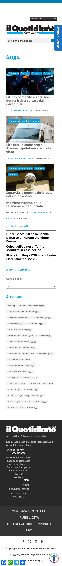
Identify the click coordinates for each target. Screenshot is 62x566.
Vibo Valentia (25, 168)
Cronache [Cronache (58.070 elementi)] (43, 318)
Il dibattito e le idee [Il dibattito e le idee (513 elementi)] (19, 330)
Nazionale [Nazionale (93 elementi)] (14, 389)
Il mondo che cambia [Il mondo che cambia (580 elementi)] (20, 336)
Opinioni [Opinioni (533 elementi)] (31, 389)
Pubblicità (29, 518)
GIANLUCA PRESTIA (17, 212)
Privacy (44, 524)
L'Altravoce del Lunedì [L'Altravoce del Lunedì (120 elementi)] (21, 354)
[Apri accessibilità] (54, 558)
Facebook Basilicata (18, 460)
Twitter (19, 473)
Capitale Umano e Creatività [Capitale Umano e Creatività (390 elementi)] (23, 312)
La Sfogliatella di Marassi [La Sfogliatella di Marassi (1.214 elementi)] (22, 377)
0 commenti (41, 110)
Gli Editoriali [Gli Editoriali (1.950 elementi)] (35, 324)
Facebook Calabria (18, 464)
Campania (14, 73)
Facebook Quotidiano (18, 457)
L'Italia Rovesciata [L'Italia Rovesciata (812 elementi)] (19, 359)
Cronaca (47, 73)
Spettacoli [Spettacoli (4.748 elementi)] (15, 407)
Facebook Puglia (18, 470)
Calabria (13, 168)
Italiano (36, 18)
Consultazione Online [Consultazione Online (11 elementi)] (19, 318)
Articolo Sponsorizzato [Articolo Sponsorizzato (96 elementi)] (31, 306)
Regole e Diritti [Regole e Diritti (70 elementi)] (34, 395)
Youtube (19, 477)
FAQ (29, 530)
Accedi (25, 484)
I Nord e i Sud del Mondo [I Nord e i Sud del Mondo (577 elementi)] (22, 342)
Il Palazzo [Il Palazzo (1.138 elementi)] (43, 336)
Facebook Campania (18, 467)
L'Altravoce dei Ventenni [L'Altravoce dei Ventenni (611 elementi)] (21, 348)
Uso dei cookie (20, 524)
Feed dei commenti (19, 493)
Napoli (24, 121)
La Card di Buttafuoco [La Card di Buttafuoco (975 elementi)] (20, 371)
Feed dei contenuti (19, 489)
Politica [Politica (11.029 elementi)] (15, 395)
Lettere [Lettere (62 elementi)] (34, 383)
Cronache (36, 73)
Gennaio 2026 (14, 278)
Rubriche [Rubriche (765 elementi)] (14, 401)
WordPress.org (21, 497)
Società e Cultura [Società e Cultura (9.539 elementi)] (36, 401)
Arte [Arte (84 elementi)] (12, 306)
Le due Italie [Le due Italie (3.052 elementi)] (17, 383)
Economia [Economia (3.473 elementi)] (15, 324)
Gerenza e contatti (29, 511)
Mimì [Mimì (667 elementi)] (48, 383)
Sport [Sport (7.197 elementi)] (32, 407)
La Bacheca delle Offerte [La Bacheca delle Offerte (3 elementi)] (21, 365)
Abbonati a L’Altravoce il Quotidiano (27, 436)
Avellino (25, 73)
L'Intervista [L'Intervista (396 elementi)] (44, 354)
